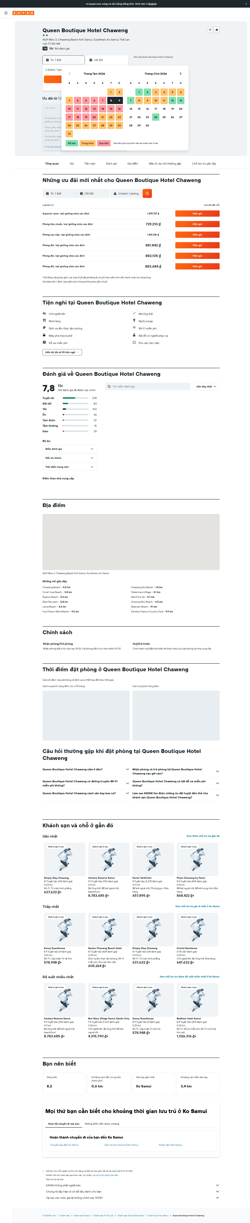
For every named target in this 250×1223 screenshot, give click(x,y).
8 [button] (111, 100)
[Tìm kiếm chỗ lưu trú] (5, 30)
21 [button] (102, 117)
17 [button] (69, 117)
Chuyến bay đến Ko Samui (64, 1144)
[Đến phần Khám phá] (5, 48)
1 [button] (110, 92)
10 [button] (69, 108)
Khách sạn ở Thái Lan (103, 1215)
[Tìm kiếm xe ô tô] (5, 38)
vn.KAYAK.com (49, 1215)
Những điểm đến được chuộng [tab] (102, 1123)
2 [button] (119, 92)
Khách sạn (65, 1215)
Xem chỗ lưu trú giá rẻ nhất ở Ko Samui (197, 906)
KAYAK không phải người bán (133, 1185)
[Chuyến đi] (5, 72)
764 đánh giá (61, 48)
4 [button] (77, 100)
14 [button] (102, 108)
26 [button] (86, 125)
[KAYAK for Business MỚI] (5, 62)
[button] (246, 4)
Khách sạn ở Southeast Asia (131, 1215)
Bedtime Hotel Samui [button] (189, 1018)
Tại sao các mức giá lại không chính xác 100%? (133, 1198)
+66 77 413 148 (51, 43)
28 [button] (102, 125)
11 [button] (78, 108)
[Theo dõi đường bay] (5, 55)
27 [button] (94, 125)
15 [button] (111, 108)
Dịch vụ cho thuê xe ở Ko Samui (121, 1144)
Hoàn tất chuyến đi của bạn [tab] (63, 1123)
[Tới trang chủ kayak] (23, 13)
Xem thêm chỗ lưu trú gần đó (203, 836)
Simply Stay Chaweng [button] (56, 877)
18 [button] (77, 117)
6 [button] (94, 100)
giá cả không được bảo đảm (106, 1175)
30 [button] (119, 125)
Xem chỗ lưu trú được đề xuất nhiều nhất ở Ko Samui (189, 976)
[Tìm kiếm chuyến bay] (5, 23)
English (152, 3)
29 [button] (110, 125)
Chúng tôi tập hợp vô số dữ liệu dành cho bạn (133, 1191)
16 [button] (119, 108)
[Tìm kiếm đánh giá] (151, 386)
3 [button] (69, 100)
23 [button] (119, 117)
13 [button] (94, 108)
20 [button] (94, 117)
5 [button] (86, 100)
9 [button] (119, 100)
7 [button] (102, 100)
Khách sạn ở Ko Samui (170, 1144)
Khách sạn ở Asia (82, 1215)
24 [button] (69, 125)
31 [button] (69, 133)
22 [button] (110, 117)
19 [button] (86, 117)
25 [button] (77, 125)
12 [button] (86, 108)
